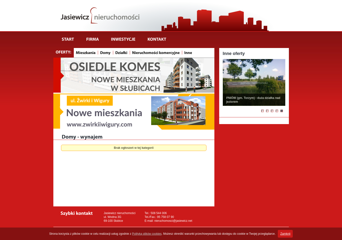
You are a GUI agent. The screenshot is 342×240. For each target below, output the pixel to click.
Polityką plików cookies (147, 233)
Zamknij (285, 233)
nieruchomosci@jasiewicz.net (173, 220)
